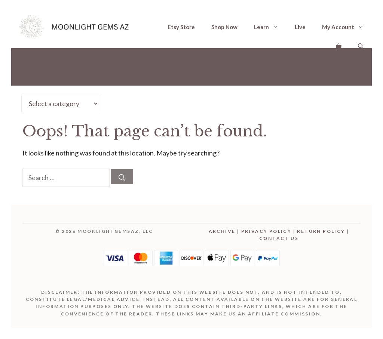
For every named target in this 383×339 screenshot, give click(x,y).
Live (300, 27)
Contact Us (278, 238)
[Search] (122, 176)
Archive (222, 231)
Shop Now (224, 27)
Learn (270, 27)
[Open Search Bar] (361, 45)
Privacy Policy (266, 231)
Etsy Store (181, 27)
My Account (347, 27)
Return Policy (321, 231)
